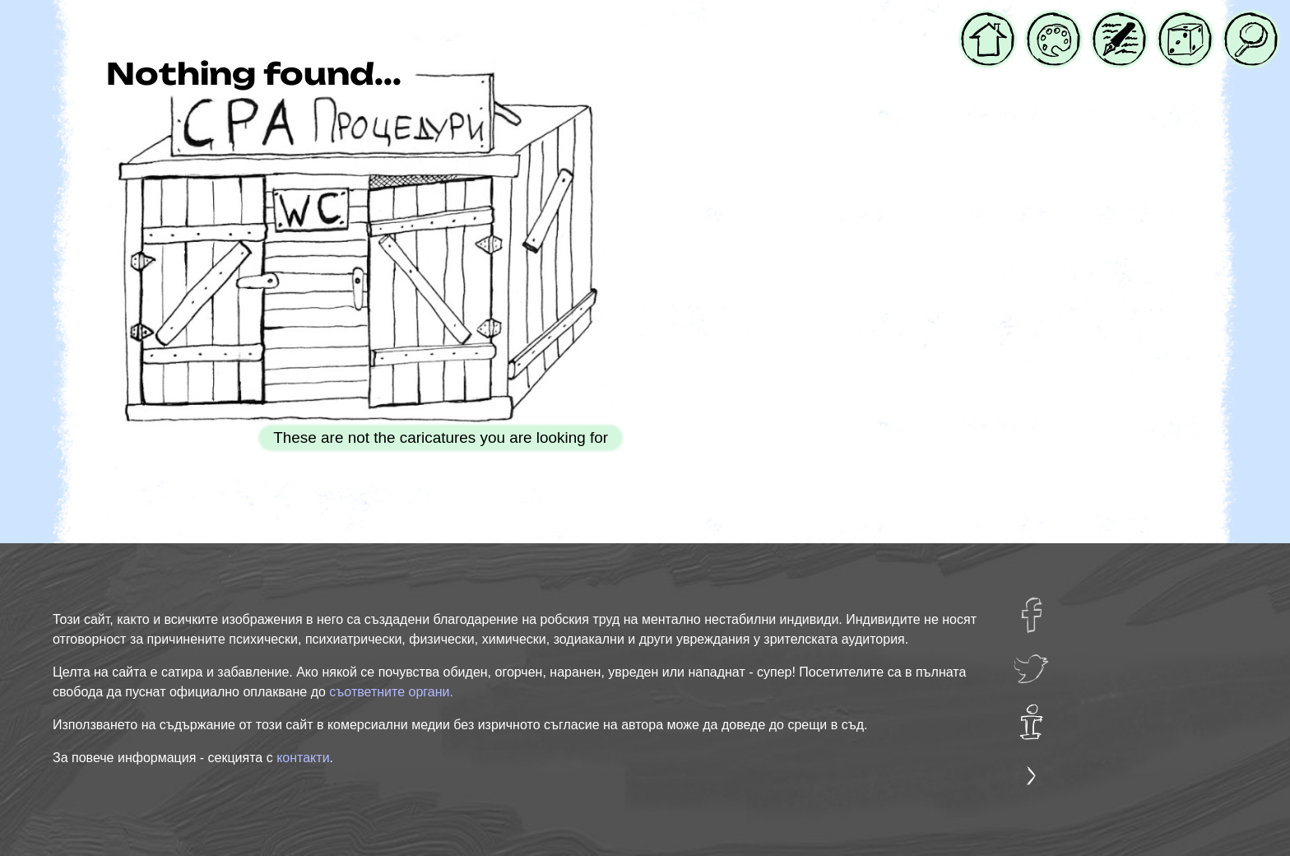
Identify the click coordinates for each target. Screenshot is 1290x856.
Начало (987, 23)
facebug (1042, 607)
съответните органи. (391, 692)
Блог (1110, 23)
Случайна (1185, 23)
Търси (1247, 23)
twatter (1037, 661)
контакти (302, 758)
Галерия (1053, 23)
